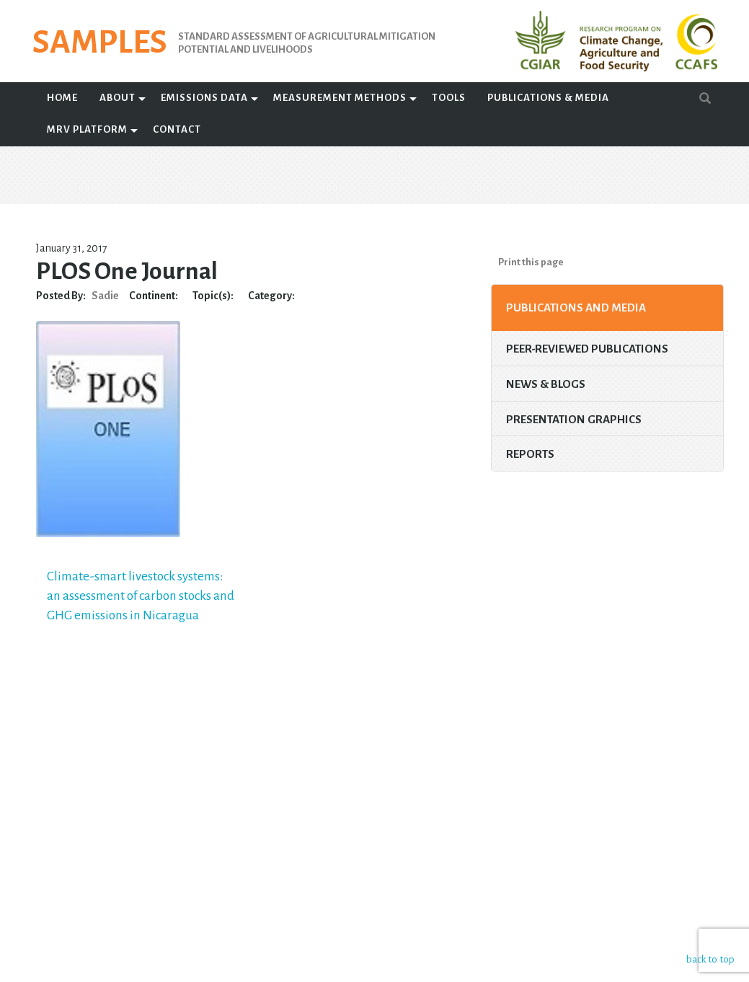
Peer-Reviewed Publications (587, 348)
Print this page (531, 262)
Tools (449, 97)
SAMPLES (99, 42)
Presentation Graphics (574, 419)
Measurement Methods (340, 97)
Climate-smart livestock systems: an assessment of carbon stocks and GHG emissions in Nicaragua (140, 596)
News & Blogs (545, 384)
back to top (709, 958)
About (117, 97)
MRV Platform (87, 129)
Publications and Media (576, 307)
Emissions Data (204, 97)
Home (62, 97)
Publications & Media (548, 97)
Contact (177, 129)
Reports (530, 454)
